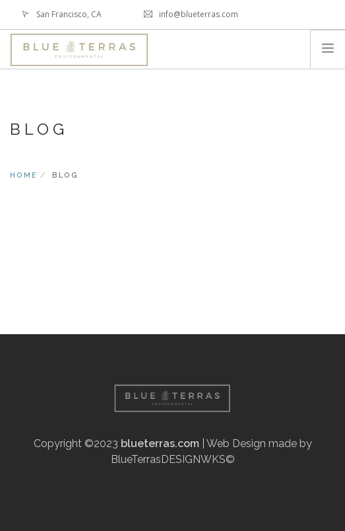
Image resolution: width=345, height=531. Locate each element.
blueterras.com (160, 443)
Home (24, 175)
